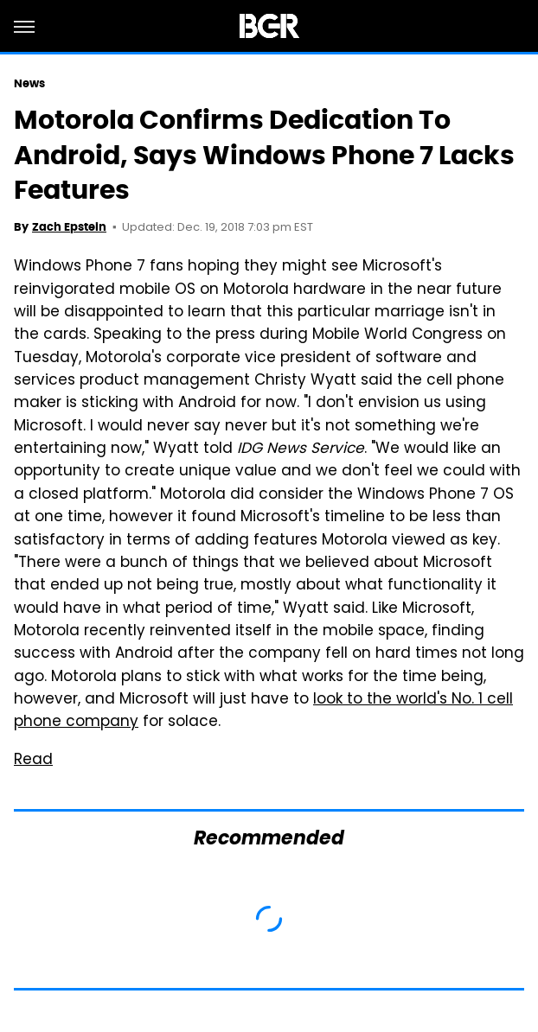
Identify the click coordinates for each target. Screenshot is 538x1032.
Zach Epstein (69, 227)
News (29, 83)
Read (33, 761)
